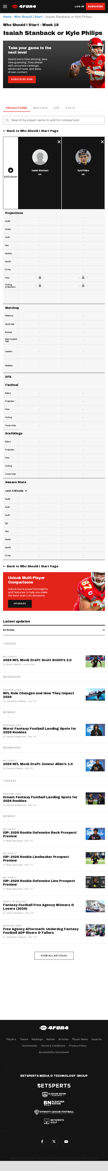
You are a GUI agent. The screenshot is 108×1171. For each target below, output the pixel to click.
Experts (97, 1039)
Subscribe (95, 6)
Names (50, 1039)
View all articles (54, 955)
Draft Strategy (14, 902)
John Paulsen (14, 913)
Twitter (54, 1141)
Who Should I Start (28, 17)
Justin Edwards (16, 736)
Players (11, 1039)
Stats (70, 107)
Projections (16, 107)
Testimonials (29, 1045)
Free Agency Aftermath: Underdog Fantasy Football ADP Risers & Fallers (40, 930)
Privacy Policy (78, 1045)
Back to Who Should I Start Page (32, 130)
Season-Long (12, 690)
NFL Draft (10, 657)
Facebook (42, 1141)
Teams (24, 1039)
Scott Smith (13, 664)
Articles (64, 1039)
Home (7, 17)
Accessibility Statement (54, 1052)
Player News (80, 1039)
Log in (79, 6)
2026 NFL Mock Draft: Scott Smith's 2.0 (37, 660)
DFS (56, 107)
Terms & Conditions (53, 1045)
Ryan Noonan (14, 840)
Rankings (37, 1039)
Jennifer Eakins (16, 701)
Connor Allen (14, 768)
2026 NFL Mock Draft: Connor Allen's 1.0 (38, 764)
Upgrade (20, 603)
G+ (66, 1141)
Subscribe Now (22, 79)
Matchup (40, 107)
